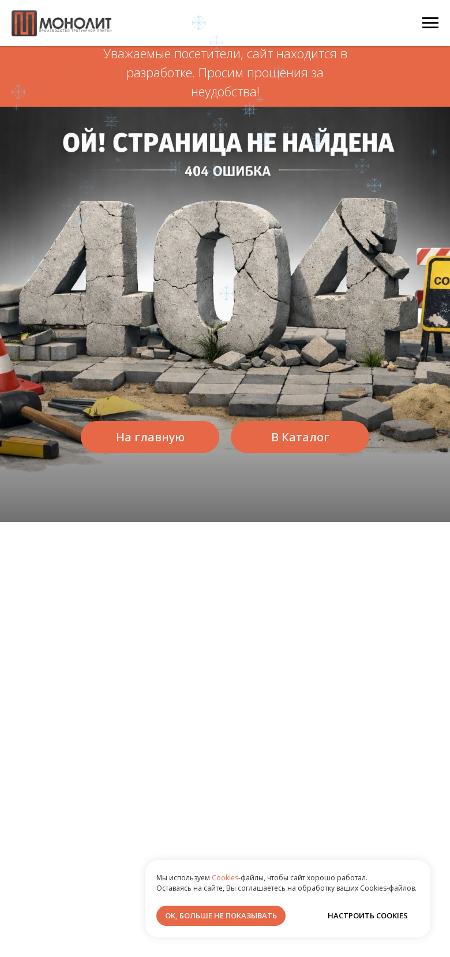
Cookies (225, 878)
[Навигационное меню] (430, 23)
